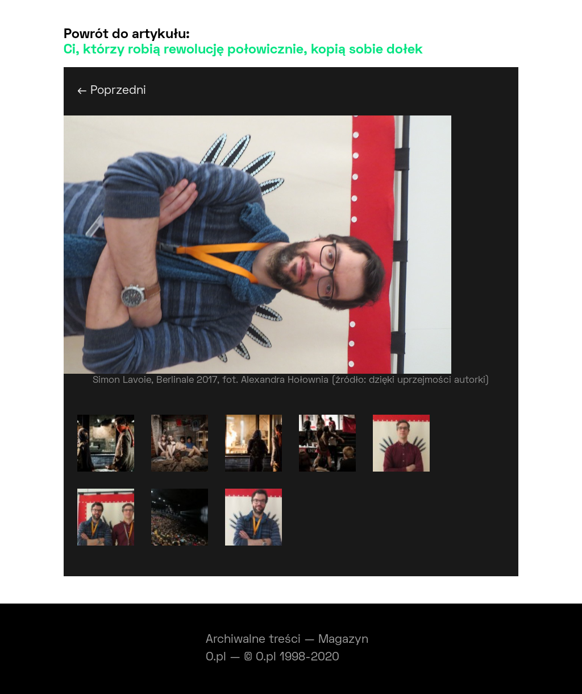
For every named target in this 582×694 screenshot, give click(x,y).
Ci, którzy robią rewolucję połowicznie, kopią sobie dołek (243, 50)
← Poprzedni (111, 90)
